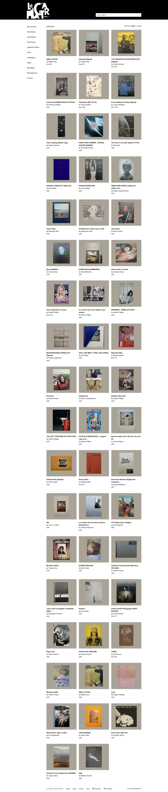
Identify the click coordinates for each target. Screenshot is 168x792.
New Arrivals (31, 27)
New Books (31, 32)
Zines (29, 52)
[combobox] (118, 15)
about (74, 789)
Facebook (96, 789)
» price (138, 26)
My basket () (32, 73)
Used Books (31, 37)
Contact (30, 78)
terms (88, 789)
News (29, 63)
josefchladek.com (136, 788)
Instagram (108, 789)
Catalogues (31, 58)
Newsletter (31, 68)
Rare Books (31, 42)
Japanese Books (33, 47)
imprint (68, 789)
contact (81, 789)
